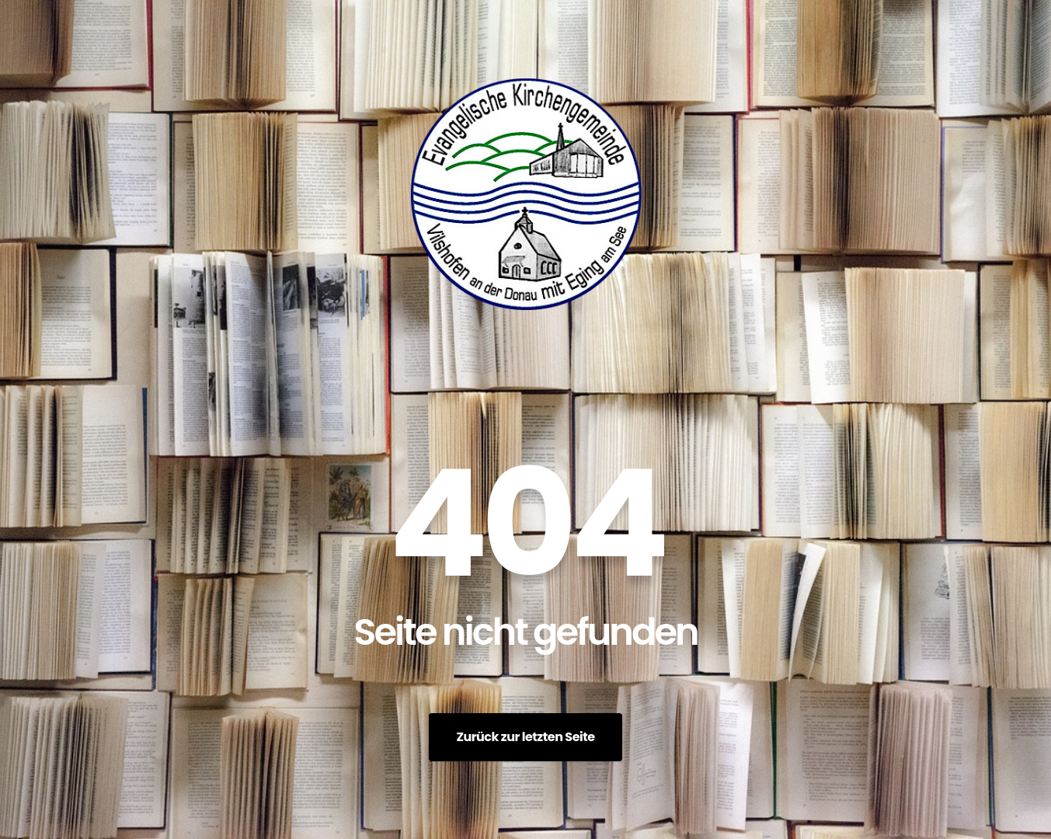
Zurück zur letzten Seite (525, 737)
